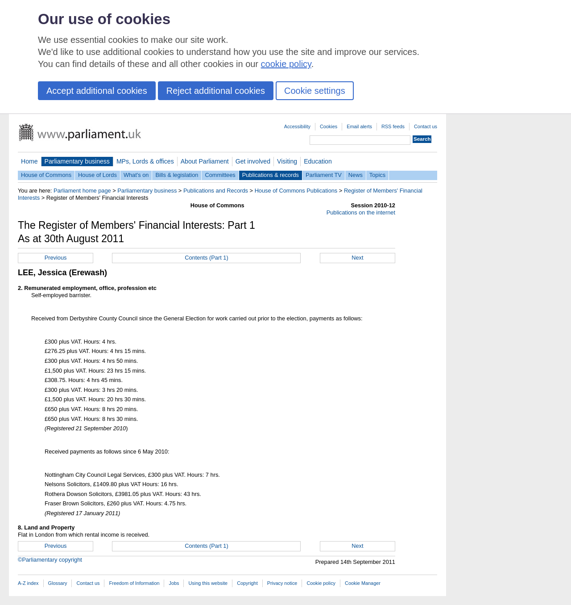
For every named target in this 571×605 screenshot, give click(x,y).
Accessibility (297, 126)
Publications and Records (215, 190)
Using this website (208, 583)
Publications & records (270, 175)
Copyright (247, 583)
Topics (377, 175)
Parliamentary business (77, 161)
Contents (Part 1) (206, 257)
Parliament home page (82, 190)
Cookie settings (314, 91)
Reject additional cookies (215, 91)
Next (357, 257)
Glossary (57, 583)
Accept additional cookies (96, 91)
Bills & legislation (176, 175)
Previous (56, 257)
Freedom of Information (134, 583)
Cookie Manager (363, 583)
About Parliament (205, 161)
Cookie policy (320, 583)
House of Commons (46, 175)
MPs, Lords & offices (145, 161)
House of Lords (97, 175)
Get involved (253, 161)
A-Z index (28, 583)
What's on (136, 175)
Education (318, 161)
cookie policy (286, 64)
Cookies (328, 126)
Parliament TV (324, 175)
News (355, 175)
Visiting (287, 161)
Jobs (174, 583)
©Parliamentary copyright (50, 559)
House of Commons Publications (296, 190)
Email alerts (359, 126)
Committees (220, 175)
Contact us (425, 126)
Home (29, 161)
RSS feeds (393, 126)
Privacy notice (282, 583)
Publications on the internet (361, 212)
